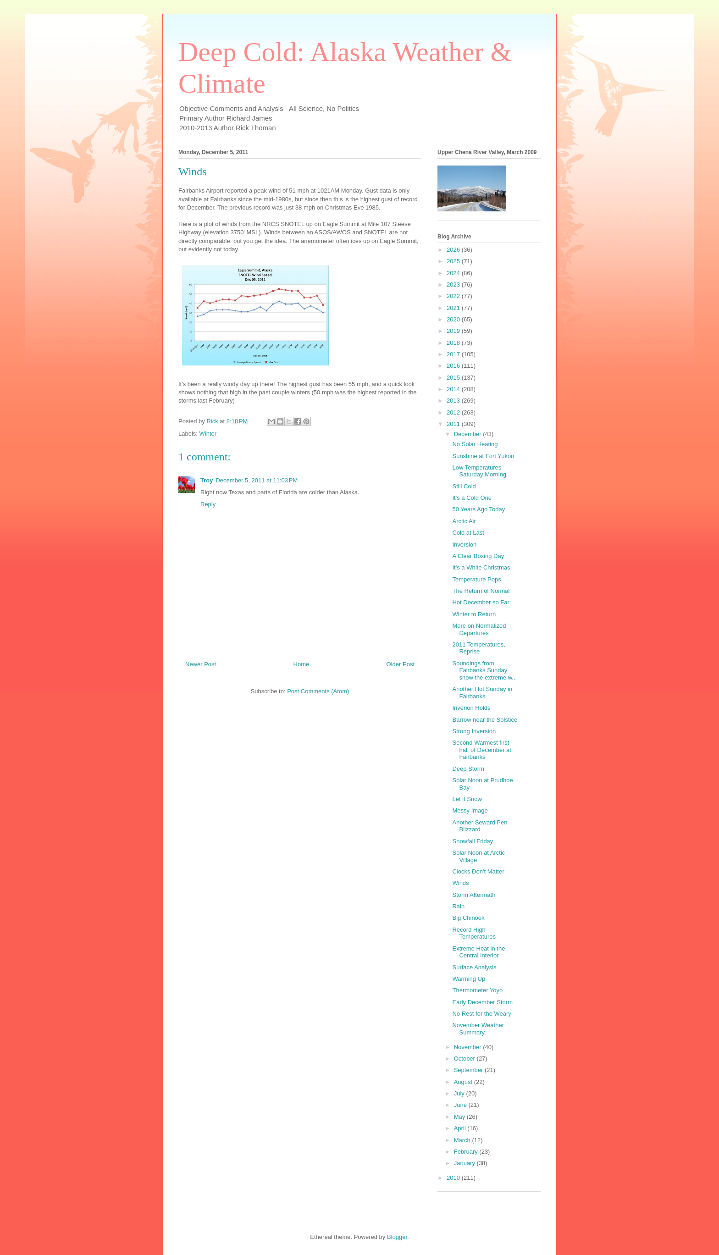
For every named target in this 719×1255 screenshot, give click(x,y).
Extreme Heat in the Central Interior (478, 952)
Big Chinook (468, 917)
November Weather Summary (477, 1029)
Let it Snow (466, 799)
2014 (454, 389)
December (468, 434)
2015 (454, 377)
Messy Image (469, 810)
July (460, 1093)
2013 (454, 400)
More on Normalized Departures (479, 629)
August (464, 1081)
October (465, 1058)
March (463, 1140)
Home (301, 664)
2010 (454, 1177)
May (460, 1116)
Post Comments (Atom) (318, 691)
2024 (454, 273)
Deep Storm (468, 768)
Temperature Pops (476, 579)
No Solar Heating (475, 444)
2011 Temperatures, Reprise (478, 648)
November (468, 1047)
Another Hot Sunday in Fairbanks (482, 693)
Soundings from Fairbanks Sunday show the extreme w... (484, 670)
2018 (454, 342)
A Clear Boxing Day (478, 556)
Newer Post (200, 664)
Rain (458, 906)
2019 (454, 330)
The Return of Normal (480, 590)
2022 (454, 296)
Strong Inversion (474, 731)
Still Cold (464, 486)
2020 (454, 319)
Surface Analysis (474, 967)
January (465, 1163)
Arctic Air (464, 521)
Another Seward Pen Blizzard (479, 826)
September (469, 1070)
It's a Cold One (472, 497)
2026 (454, 249)
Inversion (464, 544)
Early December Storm (482, 1002)
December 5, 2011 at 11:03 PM (257, 480)
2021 (454, 307)
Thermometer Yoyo (477, 990)
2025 (454, 261)
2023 (454, 284)
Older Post (401, 664)
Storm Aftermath (473, 894)
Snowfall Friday (472, 841)
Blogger (397, 1236)
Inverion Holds (471, 707)
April (461, 1128)
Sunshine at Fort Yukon (483, 456)
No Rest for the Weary (481, 1013)
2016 (454, 365)
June (461, 1104)
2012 (454, 412)
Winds (460, 882)
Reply (208, 504)
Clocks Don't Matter (478, 871)
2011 (454, 423)
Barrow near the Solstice (484, 719)
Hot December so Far (480, 602)
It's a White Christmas (481, 567)
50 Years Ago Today (478, 509)
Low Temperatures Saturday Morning (479, 471)
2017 (454, 354)
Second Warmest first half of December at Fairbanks (481, 749)
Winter (208, 433)
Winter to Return (474, 614)
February (467, 1151)
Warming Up (468, 978)
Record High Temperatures (473, 933)
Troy (206, 480)
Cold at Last (468, 532)
